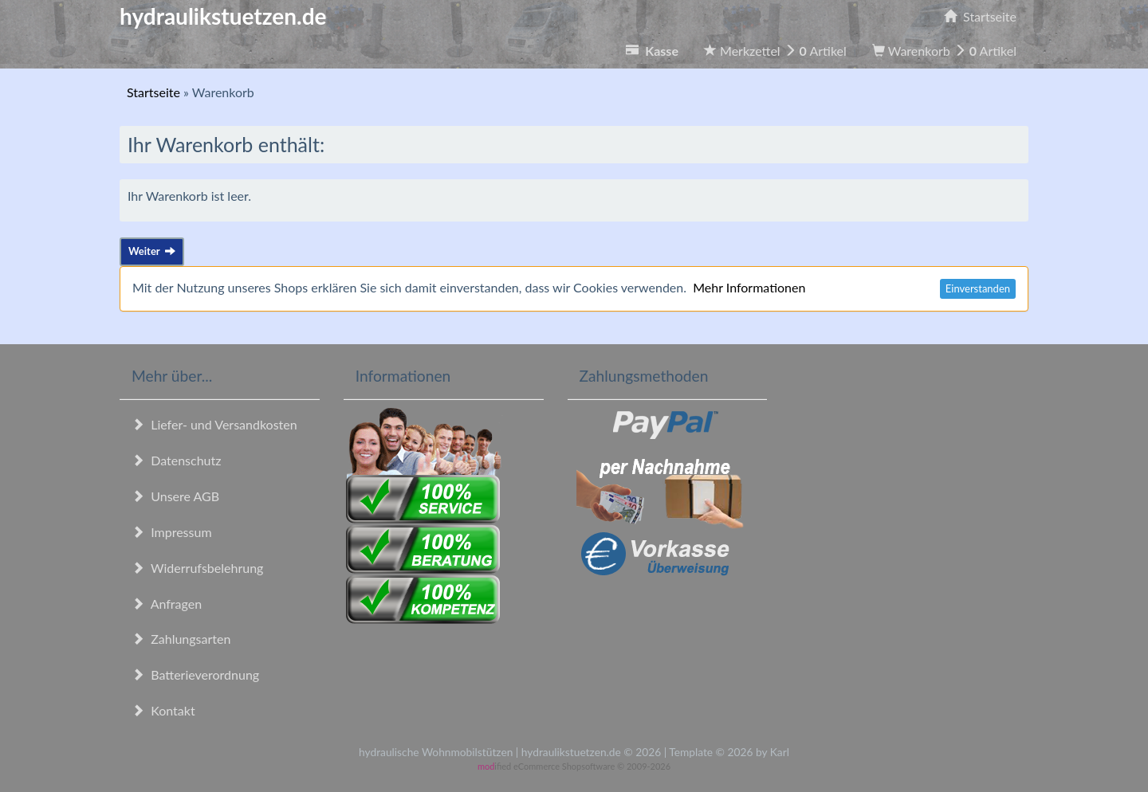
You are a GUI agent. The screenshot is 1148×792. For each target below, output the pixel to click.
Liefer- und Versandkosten (214, 424)
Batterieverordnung (195, 674)
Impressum (172, 531)
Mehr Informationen (749, 287)
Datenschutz (176, 460)
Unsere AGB (175, 496)
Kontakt (163, 710)
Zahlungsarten (181, 638)
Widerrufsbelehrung (197, 567)
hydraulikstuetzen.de (223, 15)
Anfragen (167, 603)
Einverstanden (978, 288)
